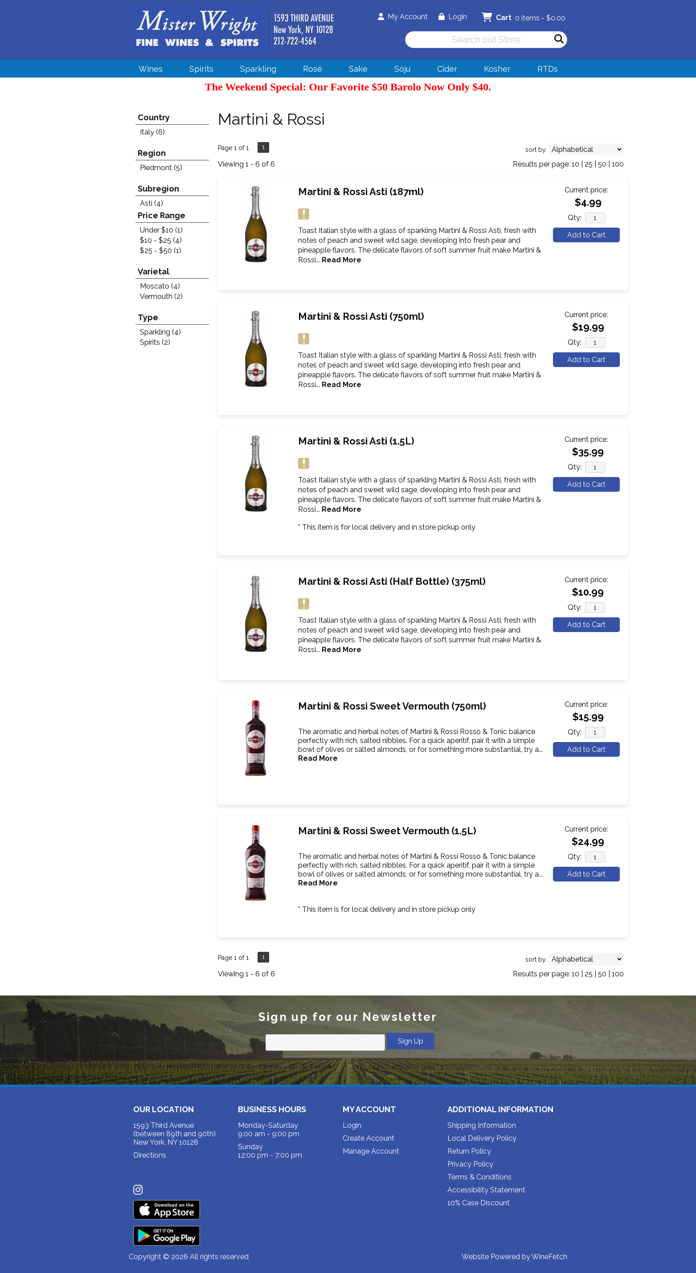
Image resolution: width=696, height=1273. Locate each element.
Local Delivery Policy (481, 1138)
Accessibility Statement (486, 1190)
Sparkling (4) (160, 332)
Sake (358, 68)
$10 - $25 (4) (161, 240)
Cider (444, 70)
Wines (147, 70)
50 (602, 164)
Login (452, 16)
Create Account (368, 1138)
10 (575, 164)
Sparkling (255, 70)
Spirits (198, 70)
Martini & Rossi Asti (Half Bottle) (392, 581)
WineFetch (549, 1257)
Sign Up (410, 1041)
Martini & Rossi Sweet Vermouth (392, 706)
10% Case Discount (478, 1203)
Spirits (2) (155, 342)
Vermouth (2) (161, 296)
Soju (399, 70)
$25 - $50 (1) (160, 250)
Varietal (153, 271)
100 (618, 164)
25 (589, 164)
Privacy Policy (470, 1164)
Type (148, 317)
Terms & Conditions (479, 1177)
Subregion (158, 188)
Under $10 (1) (161, 230)
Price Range (161, 215)
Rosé (312, 68)
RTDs (547, 68)
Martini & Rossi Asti (361, 191)
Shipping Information (481, 1125)
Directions (149, 1155)
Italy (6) (152, 132)
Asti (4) (151, 203)
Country (154, 117)
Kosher (497, 68)
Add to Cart (586, 235)
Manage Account (371, 1151)
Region (152, 153)
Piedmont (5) (161, 167)
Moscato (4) (160, 286)
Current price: (586, 190)
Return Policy (469, 1151)
